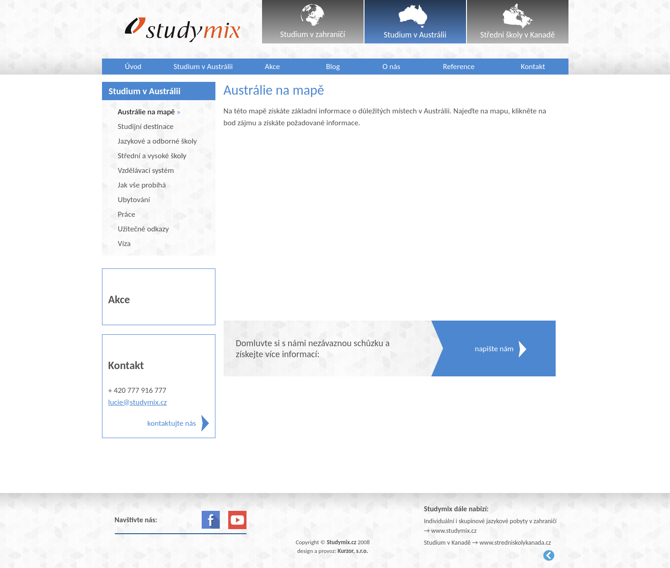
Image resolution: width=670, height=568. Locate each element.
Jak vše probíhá (142, 185)
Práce (126, 214)
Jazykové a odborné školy (157, 141)
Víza (124, 243)
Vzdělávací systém (146, 170)
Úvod (133, 66)
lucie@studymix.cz (137, 402)
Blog (333, 66)
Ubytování (134, 199)
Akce (272, 66)
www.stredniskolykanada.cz (515, 543)
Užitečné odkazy (143, 229)
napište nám (494, 349)
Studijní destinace (146, 126)
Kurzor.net (548, 555)
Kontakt (533, 66)
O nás (391, 66)
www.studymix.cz (454, 531)
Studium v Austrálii (203, 66)
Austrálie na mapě (146, 112)
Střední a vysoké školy (152, 156)
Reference (459, 66)
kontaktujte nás (171, 423)
